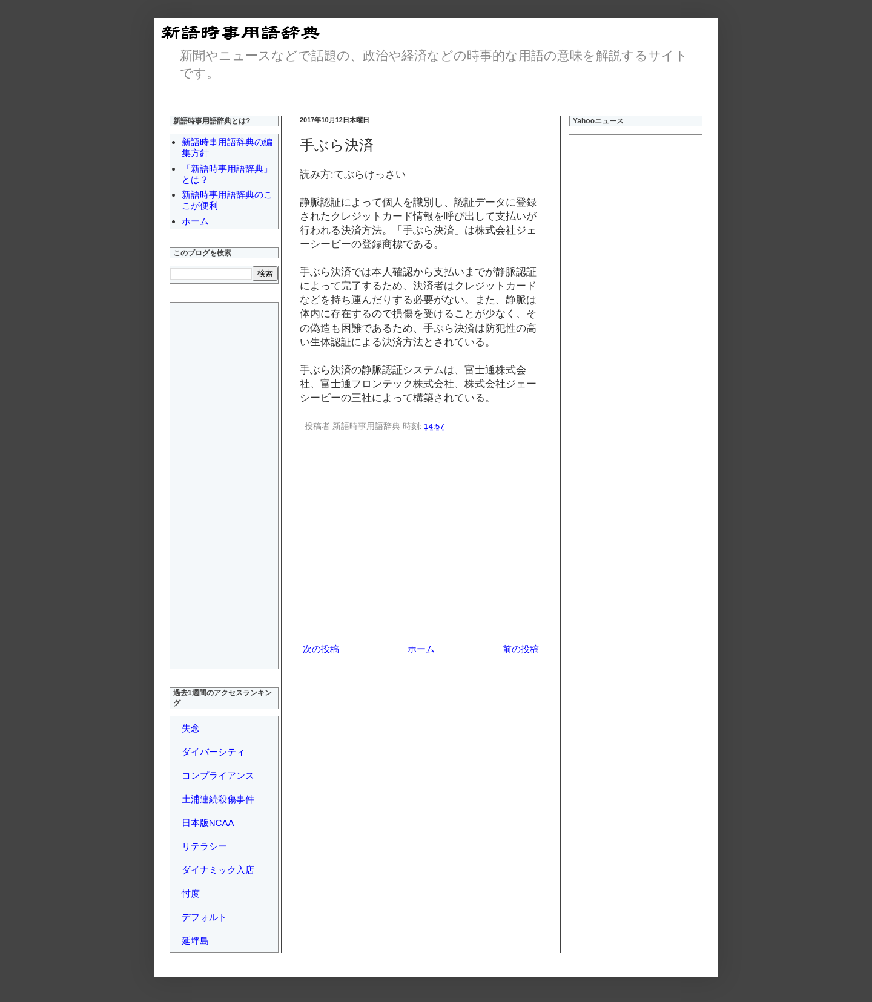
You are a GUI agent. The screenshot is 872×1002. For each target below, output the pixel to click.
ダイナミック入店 (218, 870)
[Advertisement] (421, 539)
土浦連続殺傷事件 (218, 799)
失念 (191, 728)
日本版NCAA (208, 822)
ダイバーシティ (213, 752)
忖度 (191, 893)
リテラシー (204, 846)
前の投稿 (521, 649)
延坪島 (195, 940)
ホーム (421, 649)
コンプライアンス (218, 775)
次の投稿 (321, 649)
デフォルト (204, 917)
